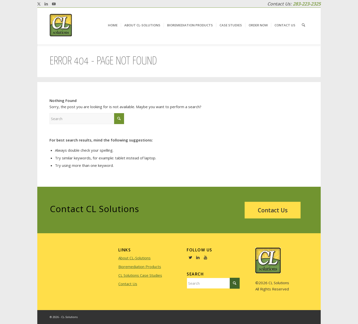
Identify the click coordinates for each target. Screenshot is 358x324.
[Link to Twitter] (190, 257)
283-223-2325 (307, 4)
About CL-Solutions (134, 257)
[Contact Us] (273, 210)
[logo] (61, 25)
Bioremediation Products (139, 266)
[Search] (303, 25)
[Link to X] (39, 3)
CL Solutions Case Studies (140, 275)
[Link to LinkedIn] (46, 3)
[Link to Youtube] (53, 3)
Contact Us (127, 283)
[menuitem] (113, 25)
